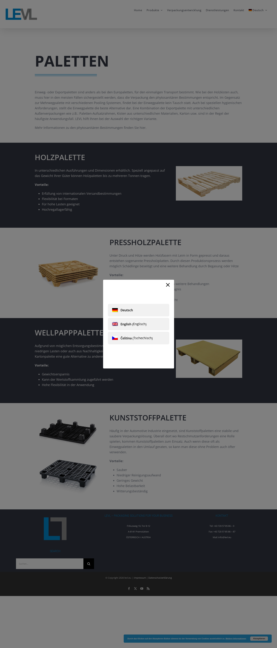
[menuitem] (138, 310)
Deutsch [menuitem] (126, 310)
